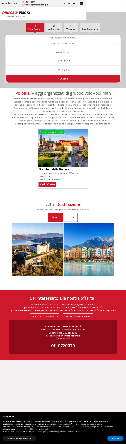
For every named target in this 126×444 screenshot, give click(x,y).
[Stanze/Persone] (63, 70)
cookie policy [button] (96, 424)
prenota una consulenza (43, 316)
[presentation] (15, 252)
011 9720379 (49, 3)
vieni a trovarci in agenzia (77, 316)
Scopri (37, 268)
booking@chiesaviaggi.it (72, 3)
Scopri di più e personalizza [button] (19, 438)
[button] (63, 43)
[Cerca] (63, 79)
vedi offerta (47, 184)
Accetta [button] (115, 438)
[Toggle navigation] (121, 3)
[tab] (35, 27)
